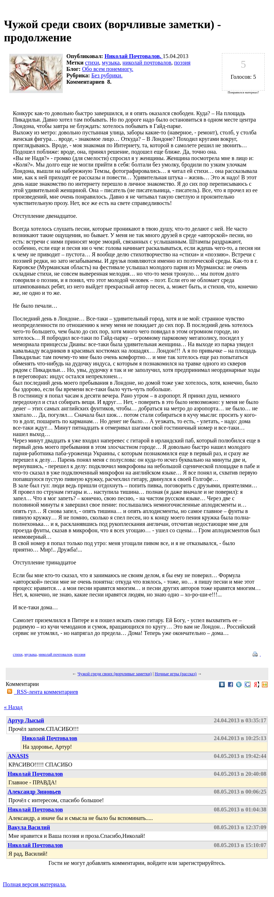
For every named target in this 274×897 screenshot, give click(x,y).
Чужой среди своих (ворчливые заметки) (114, 673)
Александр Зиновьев (34, 792)
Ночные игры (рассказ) (175, 673)
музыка (111, 63)
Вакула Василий (28, 827)
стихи (92, 63)
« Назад (13, 707)
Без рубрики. (106, 75)
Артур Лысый (25, 720)
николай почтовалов (146, 63)
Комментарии (22, 684)
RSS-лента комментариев (46, 692)
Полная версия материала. (34, 884)
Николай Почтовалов (49, 738)
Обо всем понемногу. (107, 69)
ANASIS (18, 756)
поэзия (182, 63)
